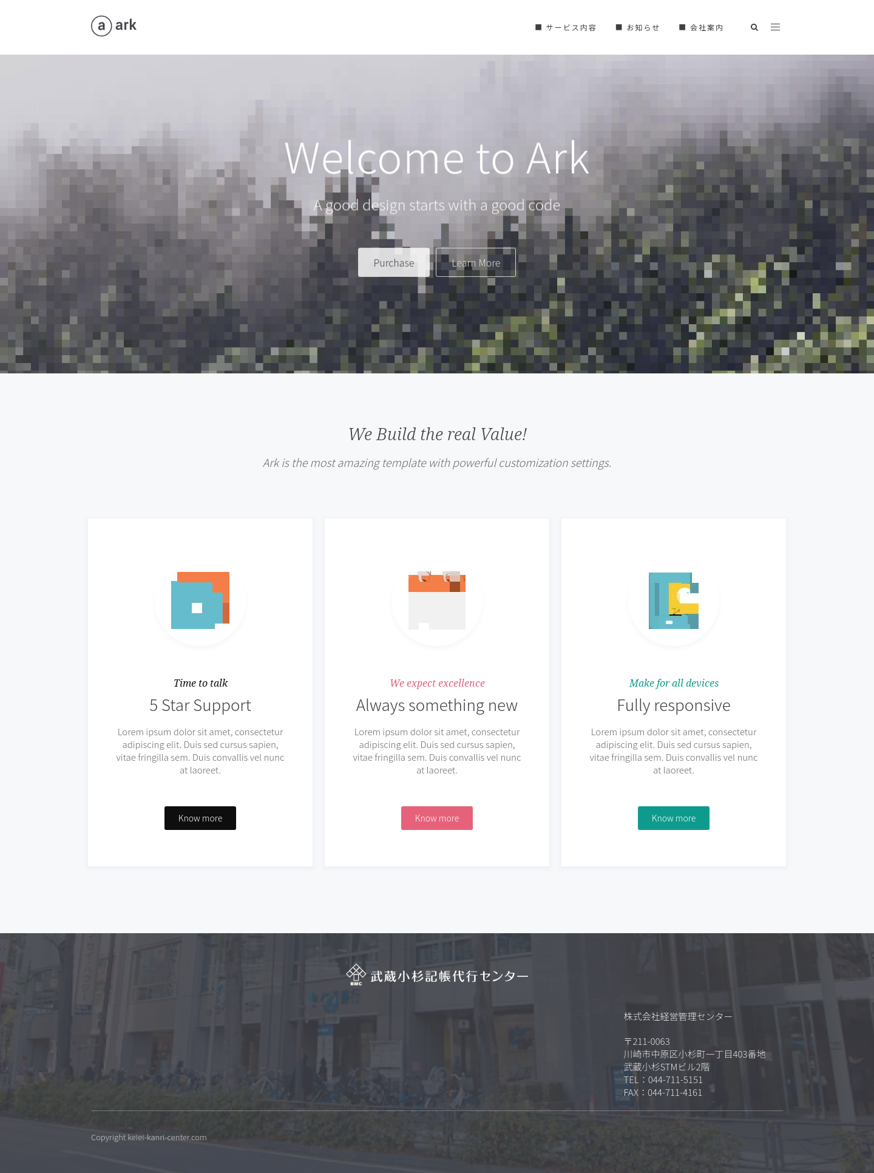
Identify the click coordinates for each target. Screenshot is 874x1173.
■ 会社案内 (701, 27)
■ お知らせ (637, 27)
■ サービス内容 (566, 27)
